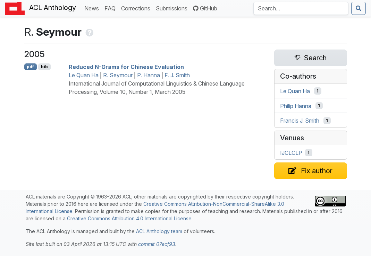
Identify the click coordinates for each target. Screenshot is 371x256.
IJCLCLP (291, 152)
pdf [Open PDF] (30, 66)
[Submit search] (358, 8)
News (93, 8)
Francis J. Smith (299, 120)
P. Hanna (148, 75)
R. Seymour (118, 75)
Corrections (137, 8)
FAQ (111, 8)
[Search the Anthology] (300, 8)
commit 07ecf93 (156, 244)
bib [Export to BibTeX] (44, 66)
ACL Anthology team (159, 231)
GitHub (205, 8)
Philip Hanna (295, 105)
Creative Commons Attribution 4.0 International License (129, 218)
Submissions (173, 8)
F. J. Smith (177, 75)
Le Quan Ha (84, 75)
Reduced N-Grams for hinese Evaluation (126, 66)
